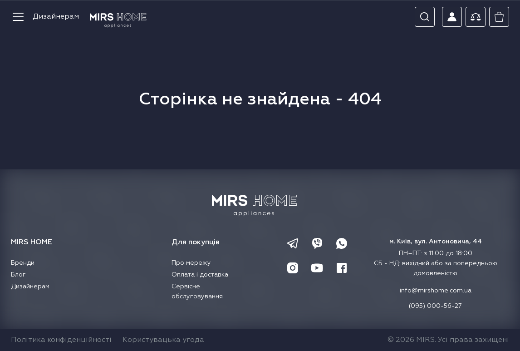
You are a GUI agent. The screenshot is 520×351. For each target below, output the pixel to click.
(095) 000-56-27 (435, 306)
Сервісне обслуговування (197, 291)
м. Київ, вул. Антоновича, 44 (435, 241)
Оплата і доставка (200, 275)
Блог (18, 275)
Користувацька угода (163, 340)
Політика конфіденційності (61, 340)
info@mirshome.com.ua (435, 290)
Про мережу (191, 263)
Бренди (22, 263)
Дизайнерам (56, 16)
